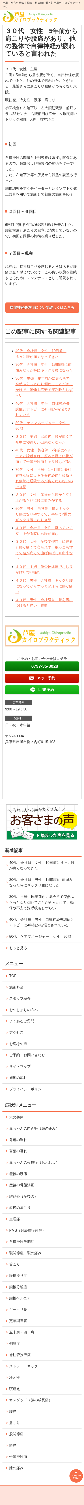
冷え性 (14, 1377)
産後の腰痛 (18, 1174)
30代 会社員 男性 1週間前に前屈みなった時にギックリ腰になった (41, 882)
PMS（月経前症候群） (27, 1230)
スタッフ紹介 (20, 998)
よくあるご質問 (21, 1021)
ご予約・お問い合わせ (27, 1055)
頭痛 (12, 1445)
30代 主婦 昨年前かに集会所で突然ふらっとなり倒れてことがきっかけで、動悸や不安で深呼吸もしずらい (41, 902)
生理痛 (14, 1219)
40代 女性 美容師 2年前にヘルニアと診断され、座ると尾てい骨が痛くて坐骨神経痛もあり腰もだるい (44, 455)
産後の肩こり (20, 1208)
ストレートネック (23, 1366)
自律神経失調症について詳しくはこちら (42, 307)
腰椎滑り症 (18, 1276)
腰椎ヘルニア (20, 1298)
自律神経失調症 (21, 1242)
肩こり (14, 1423)
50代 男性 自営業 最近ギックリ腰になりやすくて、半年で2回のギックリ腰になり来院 (43, 514)
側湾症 (14, 1344)
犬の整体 (16, 1117)
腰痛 (12, 1411)
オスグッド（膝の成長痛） (30, 1400)
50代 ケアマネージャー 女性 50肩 (40, 936)
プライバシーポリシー (27, 1089)
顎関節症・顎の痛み (25, 1253)
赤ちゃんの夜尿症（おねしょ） (34, 1162)
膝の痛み (16, 1468)
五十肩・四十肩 (21, 1332)
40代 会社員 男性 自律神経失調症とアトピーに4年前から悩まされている (43, 409)
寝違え (14, 1389)
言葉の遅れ (18, 1151)
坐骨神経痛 (18, 1456)
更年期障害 (18, 1321)
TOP (13, 976)
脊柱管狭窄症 (20, 1355)
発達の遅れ (18, 1140)
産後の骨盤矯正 (21, 1185)
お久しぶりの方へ (23, 1010)
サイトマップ (20, 1066)
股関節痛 (16, 1434)
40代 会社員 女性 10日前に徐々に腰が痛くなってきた (42, 865)
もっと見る (18, 948)
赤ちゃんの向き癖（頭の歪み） (34, 1128)
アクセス (16, 1032)
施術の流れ (18, 1078)
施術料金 (16, 987)
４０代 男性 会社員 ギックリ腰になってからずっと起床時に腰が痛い (44, 586)
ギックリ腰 (18, 1310)
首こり (14, 1264)
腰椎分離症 (18, 1287)
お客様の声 (18, 1044)
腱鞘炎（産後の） (23, 1196)
